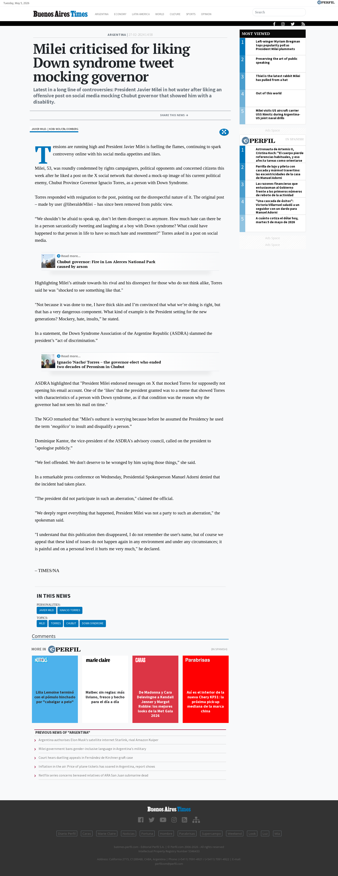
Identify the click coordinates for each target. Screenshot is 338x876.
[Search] (279, 12)
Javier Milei (46, 610)
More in (55, 649)
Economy (126, 14)
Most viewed (256, 33)
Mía (277, 833)
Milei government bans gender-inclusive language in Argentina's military (92, 748)
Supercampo (211, 833)
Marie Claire (107, 833)
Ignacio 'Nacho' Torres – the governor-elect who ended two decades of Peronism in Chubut (109, 364)
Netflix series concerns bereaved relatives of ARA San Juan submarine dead (93, 775)
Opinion (223, 14)
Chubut (71, 623)
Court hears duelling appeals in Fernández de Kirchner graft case (86, 757)
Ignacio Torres (70, 610)
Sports (205, 14)
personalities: (48, 604)
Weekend (235, 833)
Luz (265, 833)
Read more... (71, 256)
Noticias (129, 833)
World (170, 14)
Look (252, 833)
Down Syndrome (93, 623)
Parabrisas (187, 833)
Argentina (105, 14)
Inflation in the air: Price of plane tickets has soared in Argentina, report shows (97, 766)
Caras (86, 833)
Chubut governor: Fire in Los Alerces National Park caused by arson (106, 264)
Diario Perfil (67, 833)
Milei (42, 623)
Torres (56, 623)
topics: (42, 618)
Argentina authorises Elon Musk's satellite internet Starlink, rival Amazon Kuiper (98, 740)
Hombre (166, 833)
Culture (187, 14)
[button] (224, 132)
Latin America (148, 14)
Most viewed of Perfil (272, 141)
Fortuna (147, 833)
